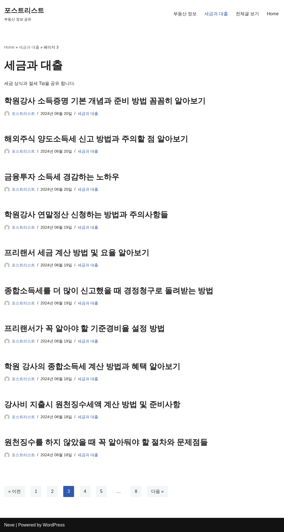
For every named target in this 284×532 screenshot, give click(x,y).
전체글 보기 (247, 13)
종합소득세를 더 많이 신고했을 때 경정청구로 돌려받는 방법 (108, 290)
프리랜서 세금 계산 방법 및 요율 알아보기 (76, 252)
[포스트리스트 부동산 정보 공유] (24, 13)
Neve (9, 525)
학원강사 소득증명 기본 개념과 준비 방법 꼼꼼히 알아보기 (105, 101)
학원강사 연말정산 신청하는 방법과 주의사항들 (86, 214)
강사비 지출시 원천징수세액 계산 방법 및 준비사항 (92, 404)
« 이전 (14, 491)
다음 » (157, 491)
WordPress (54, 525)
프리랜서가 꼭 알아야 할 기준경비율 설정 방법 (84, 328)
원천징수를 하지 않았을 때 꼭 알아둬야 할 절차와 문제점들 (106, 442)
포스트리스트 (23, 113)
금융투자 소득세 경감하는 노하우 (61, 177)
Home (273, 13)
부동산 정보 (185, 13)
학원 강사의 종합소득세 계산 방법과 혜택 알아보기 (92, 366)
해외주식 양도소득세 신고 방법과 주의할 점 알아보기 (96, 139)
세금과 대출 (216, 13)
